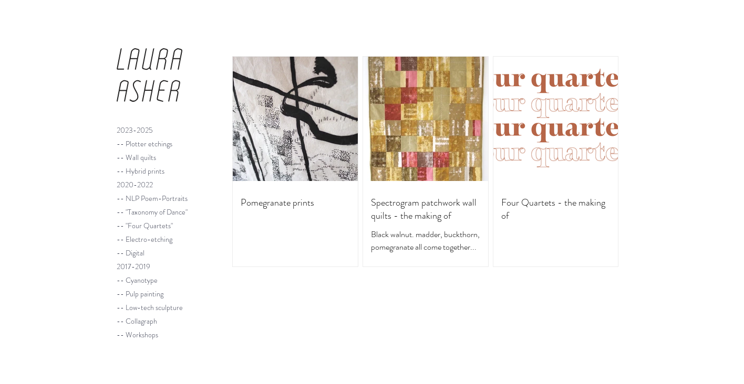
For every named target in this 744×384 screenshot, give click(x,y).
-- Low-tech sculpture (150, 307)
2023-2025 (135, 130)
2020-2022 (135, 184)
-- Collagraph (137, 321)
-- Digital (130, 253)
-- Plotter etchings (144, 143)
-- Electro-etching (144, 239)
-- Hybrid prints (140, 171)
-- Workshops (137, 334)
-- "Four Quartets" (145, 225)
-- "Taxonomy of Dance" (152, 212)
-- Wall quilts (136, 157)
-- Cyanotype (137, 280)
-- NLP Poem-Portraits (152, 198)
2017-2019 (133, 266)
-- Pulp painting (140, 294)
